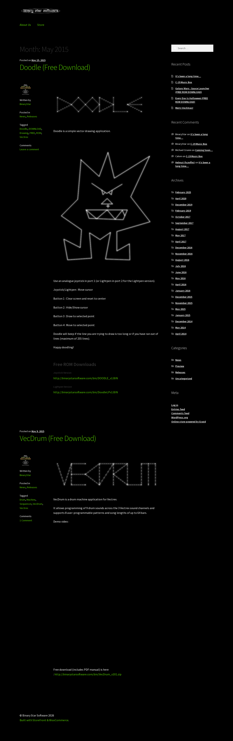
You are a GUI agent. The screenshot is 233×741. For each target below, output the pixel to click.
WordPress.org (179, 417)
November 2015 (183, 303)
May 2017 (180, 235)
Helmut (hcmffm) (185, 162)
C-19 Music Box (183, 82)
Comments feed (180, 413)
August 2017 (182, 229)
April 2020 (180, 198)
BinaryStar (25, 104)
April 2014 (180, 333)
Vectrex (24, 137)
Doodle (23, 128)
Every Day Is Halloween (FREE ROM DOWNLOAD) (191, 100)
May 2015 (180, 309)
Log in (174, 405)
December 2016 (183, 247)
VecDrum (37, 503)
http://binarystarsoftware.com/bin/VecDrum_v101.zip (87, 674)
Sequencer (25, 503)
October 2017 (182, 216)
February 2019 (183, 210)
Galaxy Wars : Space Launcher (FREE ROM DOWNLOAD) (192, 90)
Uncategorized (183, 378)
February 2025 (183, 192)
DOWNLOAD (35, 128)
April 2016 (180, 284)
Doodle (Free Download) (55, 67)
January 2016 (182, 290)
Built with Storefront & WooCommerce (44, 720)
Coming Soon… (204, 150)
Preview (179, 366)
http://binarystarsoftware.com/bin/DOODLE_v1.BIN (85, 378)
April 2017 (180, 241)
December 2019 (183, 204)
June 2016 (180, 272)
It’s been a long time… (188, 76)
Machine (31, 499)
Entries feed (178, 409)
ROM (38, 133)
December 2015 (183, 296)
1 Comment (26, 520)
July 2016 (180, 266)
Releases (32, 116)
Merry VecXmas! (184, 107)
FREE (32, 133)
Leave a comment (29, 149)
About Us (25, 25)
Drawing (24, 133)
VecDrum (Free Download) (58, 438)
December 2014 (183, 321)
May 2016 (180, 278)
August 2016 (182, 260)
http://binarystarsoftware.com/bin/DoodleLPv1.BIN (85, 392)
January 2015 (182, 315)
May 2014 (180, 327)
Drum (22, 499)
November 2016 (183, 253)
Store (40, 25)
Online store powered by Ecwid (188, 421)
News (23, 116)
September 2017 (184, 223)
